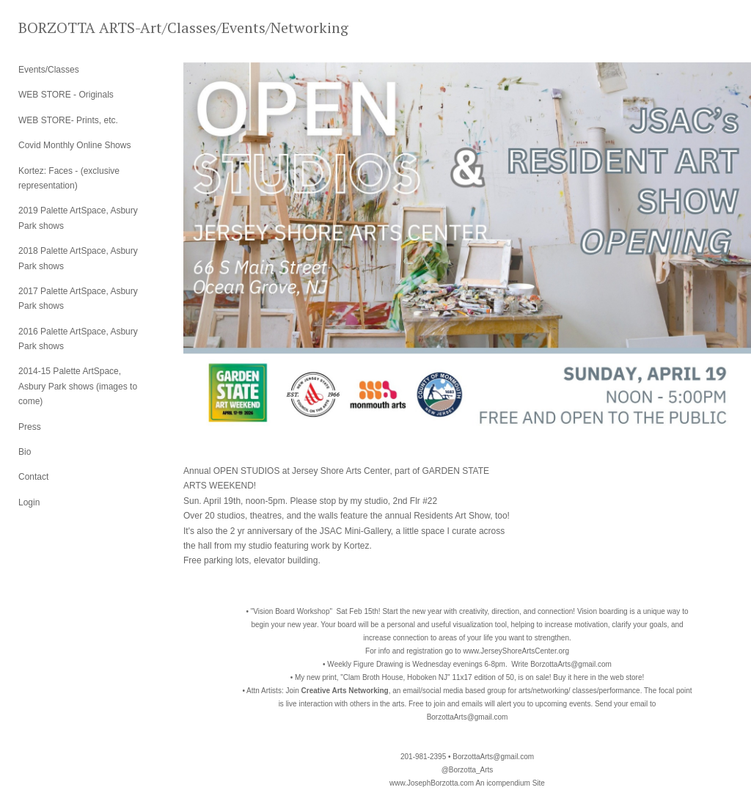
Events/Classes (48, 70)
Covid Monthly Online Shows (74, 145)
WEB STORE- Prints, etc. (68, 120)
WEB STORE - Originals (66, 94)
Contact (33, 477)
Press (29, 427)
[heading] (55, 27)
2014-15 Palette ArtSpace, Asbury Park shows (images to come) (77, 386)
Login (29, 502)
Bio (24, 452)
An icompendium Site (510, 783)
